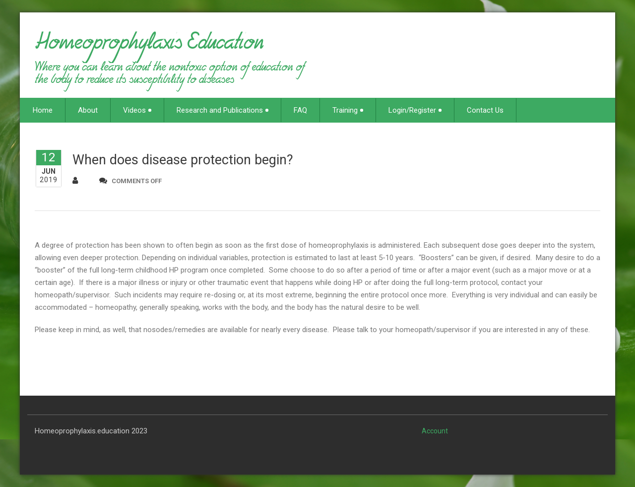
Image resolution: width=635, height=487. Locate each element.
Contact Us (485, 110)
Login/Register (415, 110)
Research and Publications (222, 110)
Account (435, 431)
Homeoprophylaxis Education (149, 47)
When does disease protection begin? (182, 160)
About (88, 110)
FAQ (300, 110)
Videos (137, 110)
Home (43, 110)
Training (347, 110)
